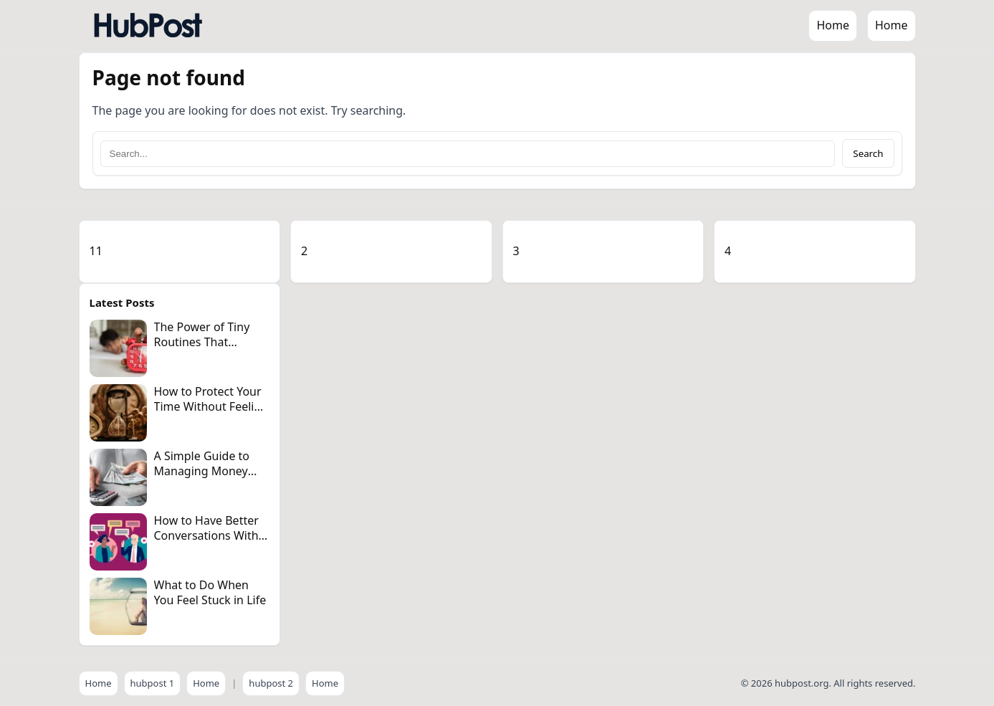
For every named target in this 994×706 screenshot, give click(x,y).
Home (832, 25)
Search (868, 153)
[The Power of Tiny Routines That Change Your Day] (118, 348)
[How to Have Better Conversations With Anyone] (118, 542)
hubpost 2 (271, 683)
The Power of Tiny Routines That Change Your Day (202, 342)
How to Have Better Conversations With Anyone (206, 535)
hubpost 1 (152, 683)
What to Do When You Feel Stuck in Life (210, 592)
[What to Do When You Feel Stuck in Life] (118, 606)
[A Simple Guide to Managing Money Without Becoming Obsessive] (118, 477)
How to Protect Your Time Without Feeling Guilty (211, 406)
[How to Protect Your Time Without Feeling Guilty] (118, 413)
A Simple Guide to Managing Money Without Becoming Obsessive (204, 478)
